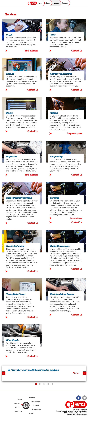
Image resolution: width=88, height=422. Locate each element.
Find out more (31, 50)
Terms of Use (36, 409)
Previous (3, 373)
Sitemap (32, 398)
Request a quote (74, 133)
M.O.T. (17, 407)
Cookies (36, 405)
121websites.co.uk (81, 415)
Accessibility (35, 401)
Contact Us (76, 50)
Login (31, 413)
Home (40, 3)
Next (84, 373)
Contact (65, 3)
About (47, 3)
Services (55, 3)
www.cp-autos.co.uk (80, 409)
